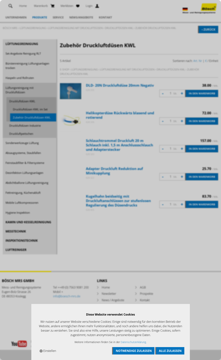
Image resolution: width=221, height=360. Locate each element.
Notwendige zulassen (134, 351)
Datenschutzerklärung (133, 342)
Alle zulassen (170, 351)
